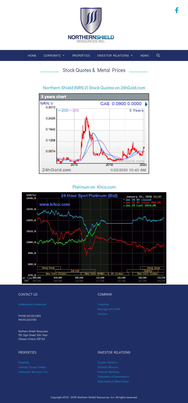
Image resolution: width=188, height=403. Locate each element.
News (144, 55)
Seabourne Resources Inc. (33, 372)
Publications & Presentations (113, 376)
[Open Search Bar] (158, 55)
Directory (102, 314)
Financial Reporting (108, 372)
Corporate (56, 55)
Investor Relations (117, 55)
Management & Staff (109, 309)
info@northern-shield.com (32, 304)
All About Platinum (108, 367)
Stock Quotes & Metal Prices (113, 381)
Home (32, 55)
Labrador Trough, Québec (32, 367)
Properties (81, 55)
